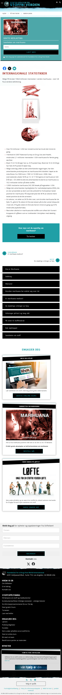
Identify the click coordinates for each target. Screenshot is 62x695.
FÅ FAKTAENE (15, 13)
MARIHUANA (27, 13)
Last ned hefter (7, 613)
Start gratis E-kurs (9, 607)
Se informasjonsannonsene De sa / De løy (17, 604)
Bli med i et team (8, 637)
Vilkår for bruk (47, 688)
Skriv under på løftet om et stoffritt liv (16, 631)
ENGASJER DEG (31, 349)
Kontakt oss (6, 590)
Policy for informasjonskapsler (30, 688)
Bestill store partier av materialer (14, 640)
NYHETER (6, 646)
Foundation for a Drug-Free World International (25, 573)
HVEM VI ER (7, 580)
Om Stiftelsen (7, 583)
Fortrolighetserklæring (11, 688)
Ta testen (5, 610)
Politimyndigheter (8, 625)
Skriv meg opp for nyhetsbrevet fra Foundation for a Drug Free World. (26, 57)
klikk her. (7, 660)
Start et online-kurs (9, 634)
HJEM (4, 13)
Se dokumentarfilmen (23, 601)
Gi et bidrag (6, 586)
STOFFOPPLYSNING (11, 595)
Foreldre (5, 628)
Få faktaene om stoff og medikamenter (16, 598)
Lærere (4, 622)
